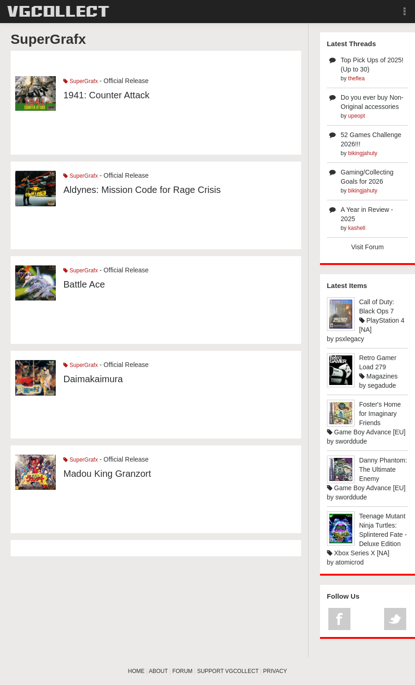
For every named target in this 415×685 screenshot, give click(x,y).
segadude (382, 385)
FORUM (182, 671)
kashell (356, 228)
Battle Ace (84, 284)
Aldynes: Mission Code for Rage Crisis (141, 190)
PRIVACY (275, 671)
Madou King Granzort (107, 474)
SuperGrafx (80, 81)
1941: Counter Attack (106, 95)
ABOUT (158, 671)
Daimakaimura (93, 379)
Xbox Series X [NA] (358, 553)
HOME (136, 671)
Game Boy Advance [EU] (366, 432)
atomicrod (349, 562)
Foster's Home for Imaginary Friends (380, 414)
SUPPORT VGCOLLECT (227, 671)
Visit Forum (367, 247)
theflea (356, 78)
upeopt (356, 116)
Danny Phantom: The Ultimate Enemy (383, 469)
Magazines (378, 376)
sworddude (351, 441)
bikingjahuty (362, 153)
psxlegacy (349, 338)
